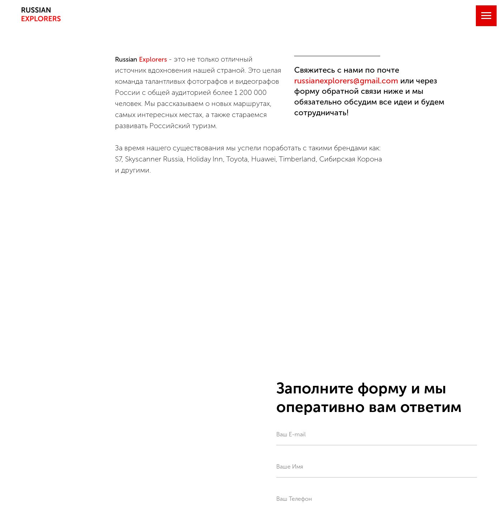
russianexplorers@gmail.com (346, 81)
